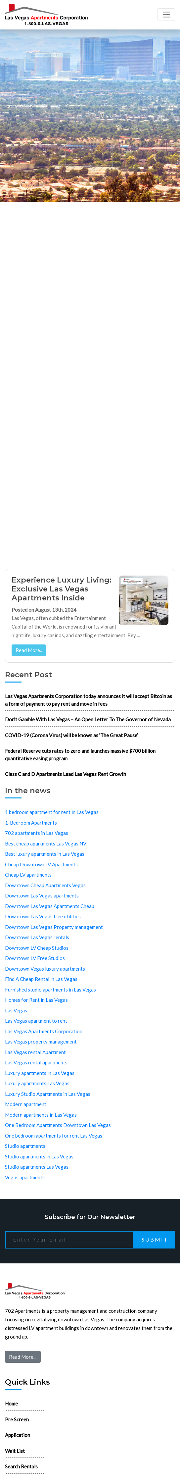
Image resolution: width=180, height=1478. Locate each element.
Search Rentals (21, 1466)
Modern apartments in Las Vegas (41, 1115)
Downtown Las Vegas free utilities (43, 916)
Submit (155, 1239)
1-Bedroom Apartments (31, 823)
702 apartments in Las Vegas (36, 833)
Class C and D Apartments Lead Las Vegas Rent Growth (65, 774)
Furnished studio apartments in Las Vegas (50, 990)
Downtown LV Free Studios (35, 958)
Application (17, 1435)
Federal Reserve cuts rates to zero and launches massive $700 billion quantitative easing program (80, 754)
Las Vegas (16, 1010)
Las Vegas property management (41, 1042)
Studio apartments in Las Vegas (39, 1156)
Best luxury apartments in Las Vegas (44, 854)
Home (11, 1403)
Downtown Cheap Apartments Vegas (45, 885)
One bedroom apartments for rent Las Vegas (53, 1136)
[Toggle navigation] (166, 14)
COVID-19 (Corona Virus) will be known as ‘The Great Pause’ (71, 735)
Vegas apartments (25, 1177)
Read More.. (29, 650)
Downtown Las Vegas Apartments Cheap (49, 906)
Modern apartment (25, 1104)
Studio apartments (25, 1146)
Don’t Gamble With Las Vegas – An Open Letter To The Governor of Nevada (88, 719)
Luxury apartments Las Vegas (37, 1083)
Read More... (22, 1357)
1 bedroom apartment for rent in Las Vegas (52, 812)
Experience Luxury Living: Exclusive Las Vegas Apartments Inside (62, 588)
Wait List (15, 1451)
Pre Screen (17, 1419)
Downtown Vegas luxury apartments (45, 969)
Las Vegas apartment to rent (36, 1021)
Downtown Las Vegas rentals (37, 937)
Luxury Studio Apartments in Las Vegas (47, 1094)
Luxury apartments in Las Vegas (39, 1073)
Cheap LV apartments (28, 875)
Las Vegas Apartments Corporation (43, 1031)
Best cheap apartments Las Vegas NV (45, 843)
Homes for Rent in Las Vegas (36, 1000)
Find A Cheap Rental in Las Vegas (41, 979)
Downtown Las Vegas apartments (42, 895)
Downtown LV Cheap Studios (36, 948)
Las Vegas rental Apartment (35, 1052)
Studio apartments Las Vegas (36, 1167)
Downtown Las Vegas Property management (54, 927)
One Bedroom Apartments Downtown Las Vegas (58, 1125)
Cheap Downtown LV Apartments (41, 864)
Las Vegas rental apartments (36, 1062)
